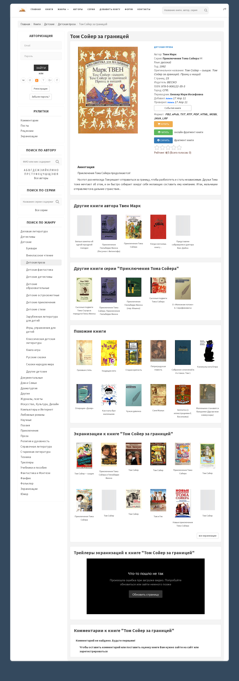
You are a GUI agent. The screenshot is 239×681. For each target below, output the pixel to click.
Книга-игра (33, 350)
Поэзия (25, 425)
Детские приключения (40, 302)
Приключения (29, 430)
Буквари (31, 248)
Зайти (41, 68)
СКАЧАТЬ (163, 140)
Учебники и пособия (33, 467)
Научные (26, 420)
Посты (25, 125)
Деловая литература (34, 231)
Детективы (28, 236)
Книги (49, 9)
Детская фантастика (39, 269)
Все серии (41, 210)
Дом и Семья (29, 383)
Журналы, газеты (32, 399)
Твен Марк (169, 54)
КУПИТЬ (163, 124)
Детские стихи (36, 309)
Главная (36, 9)
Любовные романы (33, 414)
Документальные (32, 377)
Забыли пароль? (41, 96)
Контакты (143, 9)
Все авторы (41, 178)
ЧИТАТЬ (163, 132)
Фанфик (26, 478)
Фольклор (27, 483)
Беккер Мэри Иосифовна (186, 94)
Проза (25, 436)
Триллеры (27, 462)
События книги (172, 108)
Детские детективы (39, 277)
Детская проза (67, 24)
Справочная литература (36, 446)
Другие (25, 393)
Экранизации (29, 136)
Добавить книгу (110, 9)
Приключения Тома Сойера (181, 58)
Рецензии (27, 131)
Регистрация (40, 88)
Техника (26, 457)
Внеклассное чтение (39, 255)
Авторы (78, 9)
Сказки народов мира (40, 364)
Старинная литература (35, 452)
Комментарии (29, 120)
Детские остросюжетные (43, 295)
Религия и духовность (35, 441)
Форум (129, 9)
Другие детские (36, 371)
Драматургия (29, 388)
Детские (49, 24)
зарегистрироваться (94, 651)
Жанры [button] (62, 9)
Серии (91, 9)
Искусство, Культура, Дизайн (40, 404)
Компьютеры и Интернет (37, 409)
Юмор (24, 494)
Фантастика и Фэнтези (35, 473)
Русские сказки (36, 357)
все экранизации (207, 535)
